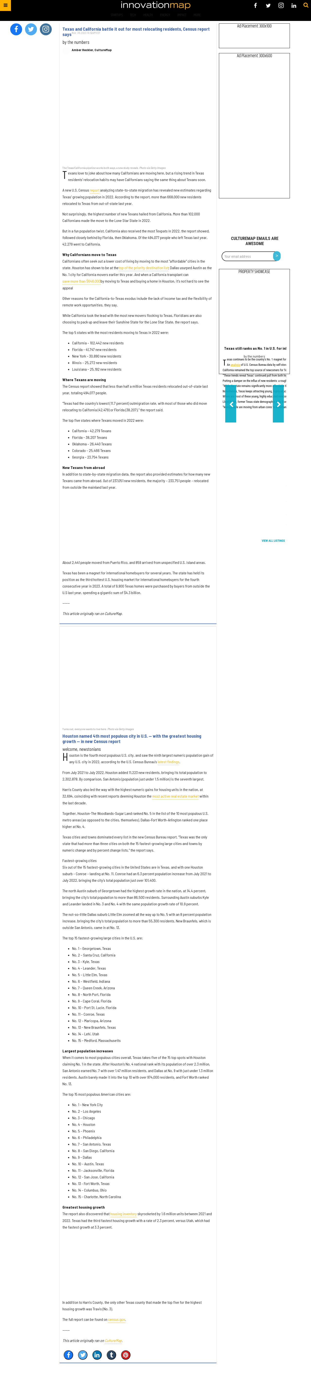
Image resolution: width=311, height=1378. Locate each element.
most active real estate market (175, 796)
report (94, 190)
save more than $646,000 (81, 281)
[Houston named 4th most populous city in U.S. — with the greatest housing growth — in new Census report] (138, 676)
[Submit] (305, 5)
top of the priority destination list (143, 267)
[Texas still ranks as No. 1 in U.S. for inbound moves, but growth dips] (254, 311)
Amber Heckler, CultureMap (92, 50)
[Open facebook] (255, 5)
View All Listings (273, 540)
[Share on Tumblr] (111, 1355)
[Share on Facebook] (68, 1355)
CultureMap (113, 1340)
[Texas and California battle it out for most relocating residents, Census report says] (138, 112)
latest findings (168, 761)
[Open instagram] (281, 5)
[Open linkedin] (294, 5)
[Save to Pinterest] (125, 1355)
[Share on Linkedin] (97, 1355)
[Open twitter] (268, 5)
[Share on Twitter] (82, 1355)
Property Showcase (254, 271)
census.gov (116, 1319)
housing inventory (123, 1213)
